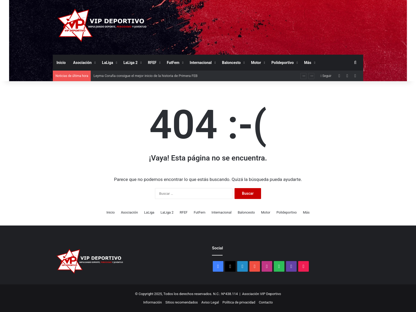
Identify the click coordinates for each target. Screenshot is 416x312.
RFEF (152, 62)
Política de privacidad (238, 302)
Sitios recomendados (181, 302)
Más (307, 62)
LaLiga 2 (130, 62)
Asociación (82, 62)
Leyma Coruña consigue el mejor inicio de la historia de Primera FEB (145, 76)
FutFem (173, 62)
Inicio (61, 62)
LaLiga (107, 62)
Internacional (201, 62)
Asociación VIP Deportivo (261, 294)
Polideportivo (282, 62)
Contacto (266, 302)
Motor (256, 62)
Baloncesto (231, 62)
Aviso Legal (210, 302)
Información (152, 302)
